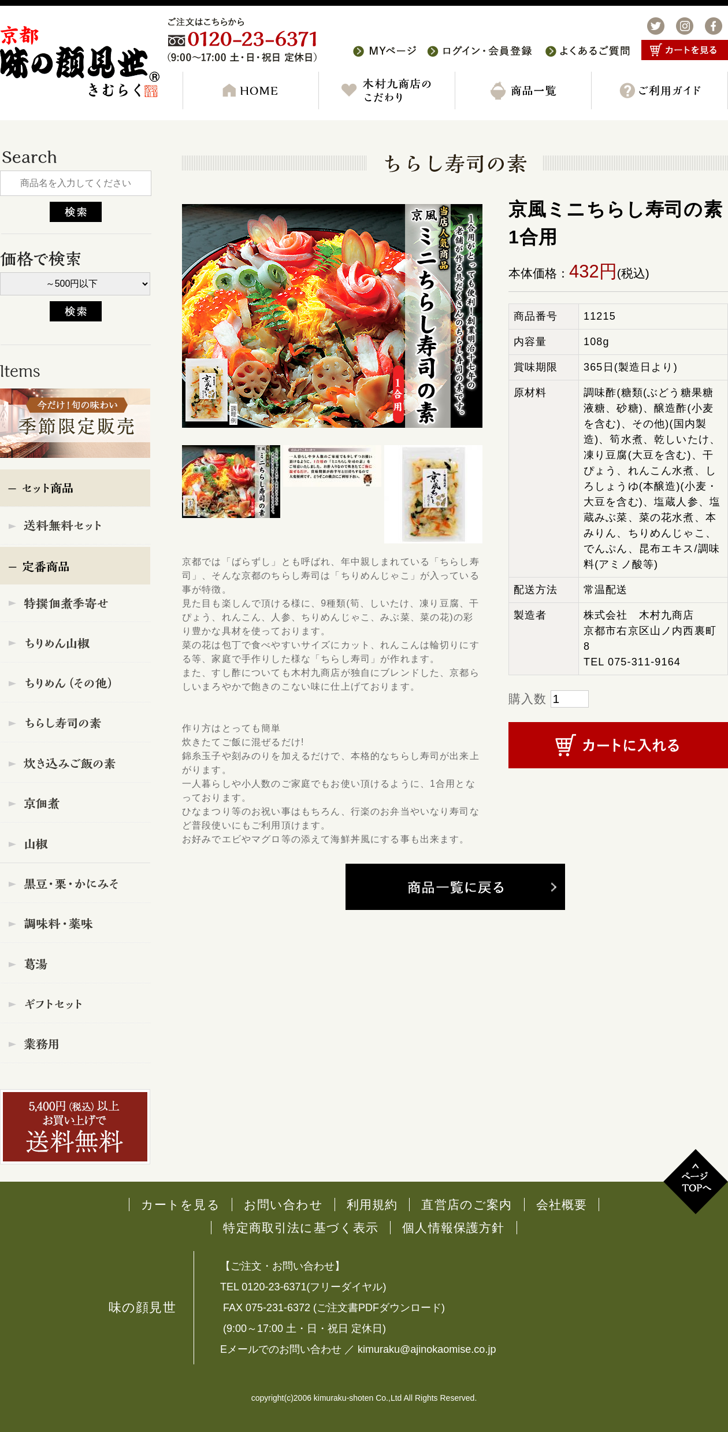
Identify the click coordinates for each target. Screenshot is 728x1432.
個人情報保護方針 (453, 1227)
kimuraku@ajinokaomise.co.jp (427, 1349)
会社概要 (562, 1204)
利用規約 (372, 1204)
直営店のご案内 (466, 1204)
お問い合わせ (283, 1204)
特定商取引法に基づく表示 (300, 1227)
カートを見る (180, 1204)
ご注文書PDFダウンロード (379, 1307)
